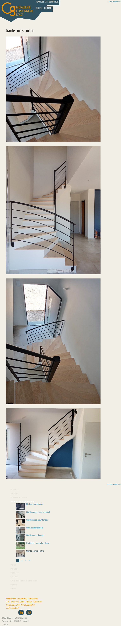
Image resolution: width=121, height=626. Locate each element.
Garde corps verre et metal (33, 514)
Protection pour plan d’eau (32, 545)
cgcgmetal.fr (12, 608)
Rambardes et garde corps (22, 501)
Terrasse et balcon (18, 497)
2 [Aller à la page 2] (22, 560)
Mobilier (13, 585)
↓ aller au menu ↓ (114, 2)
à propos (5, 624)
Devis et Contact (44, 8)
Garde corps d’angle (30, 537)
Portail (13, 565)
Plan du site (7, 621)
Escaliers (14, 489)
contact (26, 621)
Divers (13, 589)
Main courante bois (29, 530)
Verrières (14, 493)
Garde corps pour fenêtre (32, 522)
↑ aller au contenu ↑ (113, 484)
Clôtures (14, 577)
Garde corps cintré (30, 553)
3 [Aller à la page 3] (25, 560)
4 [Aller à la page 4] (29, 560)
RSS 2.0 (17, 621)
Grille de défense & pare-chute (23, 581)
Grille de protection (29, 506)
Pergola (13, 569)
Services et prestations (47, 2)
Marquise (14, 573)
